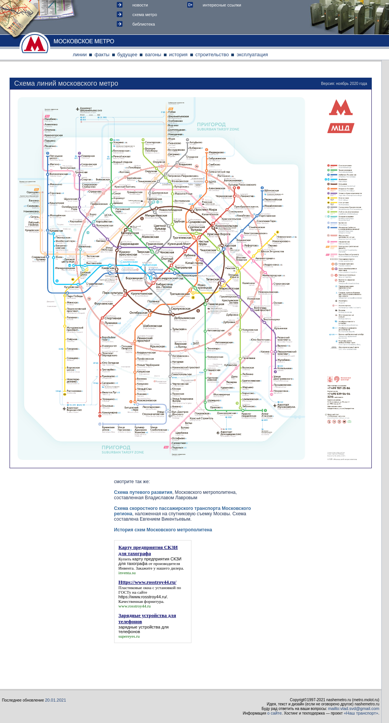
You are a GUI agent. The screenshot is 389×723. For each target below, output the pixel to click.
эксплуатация (252, 54)
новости (140, 5)
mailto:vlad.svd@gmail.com (353, 708)
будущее (127, 54)
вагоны (153, 54)
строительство (212, 54)
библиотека (143, 24)
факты (102, 54)
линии (80, 54)
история (178, 54)
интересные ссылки (222, 5)
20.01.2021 (55, 700)
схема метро (144, 14)
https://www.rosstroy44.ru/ (142, 596)
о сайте (274, 713)
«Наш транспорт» (361, 713)
